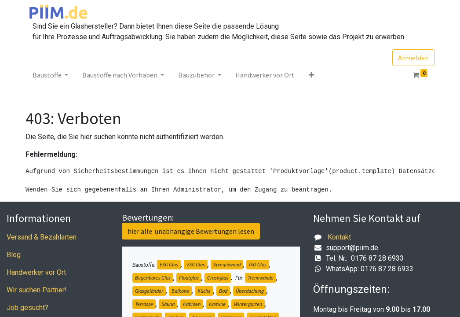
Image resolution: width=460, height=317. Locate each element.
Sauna (168, 304)
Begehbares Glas (153, 277)
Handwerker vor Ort (36, 272)
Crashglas (217, 277)
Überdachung (250, 291)
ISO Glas (258, 264)
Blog (14, 255)
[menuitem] (265, 75)
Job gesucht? (27, 307)
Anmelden (413, 57)
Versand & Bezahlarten (42, 237)
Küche (204, 291)
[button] (311, 75)
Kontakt (339, 237)
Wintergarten (248, 304)
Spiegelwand (227, 264)
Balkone (180, 291)
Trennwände (261, 277)
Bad (223, 291)
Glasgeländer (149, 291)
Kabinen (192, 304)
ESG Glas (169, 264)
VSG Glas (195, 264)
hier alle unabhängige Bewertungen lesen (191, 231)
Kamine (217, 304)
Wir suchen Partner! (37, 290)
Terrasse (144, 304)
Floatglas (189, 277)
